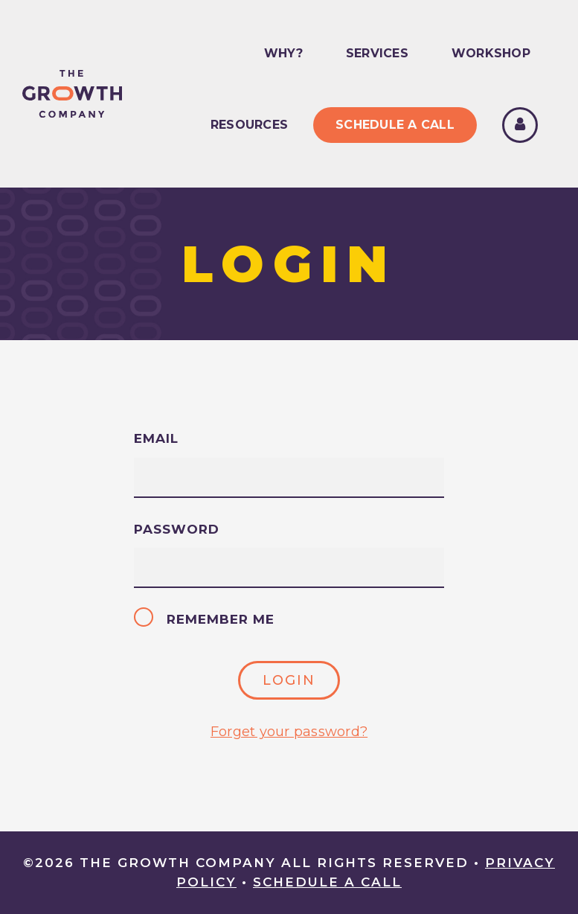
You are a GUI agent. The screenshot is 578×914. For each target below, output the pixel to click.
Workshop (491, 53)
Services (377, 53)
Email (156, 438)
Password (176, 529)
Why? (283, 53)
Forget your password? (289, 731)
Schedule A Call (395, 125)
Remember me (205, 619)
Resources (249, 125)
